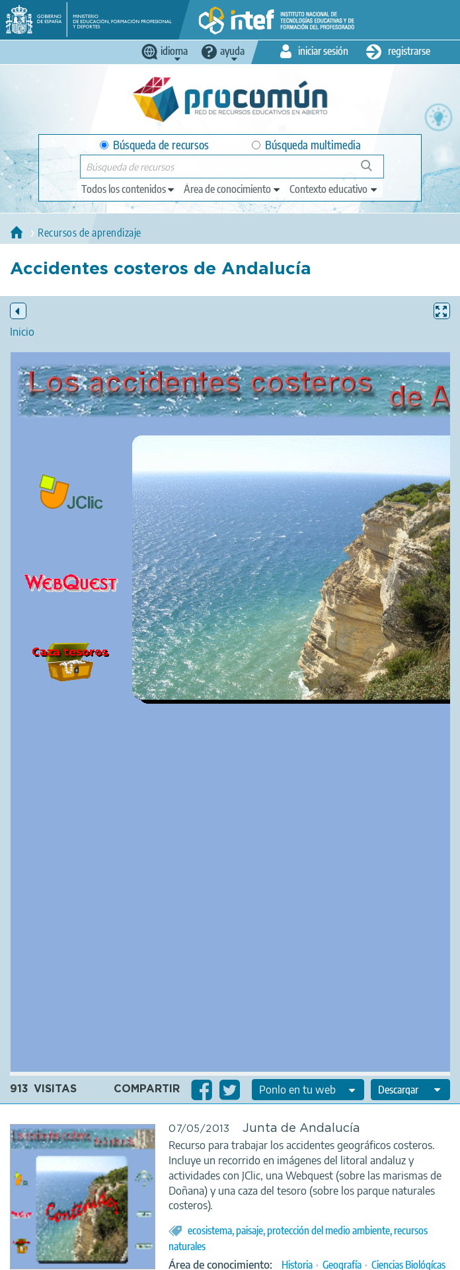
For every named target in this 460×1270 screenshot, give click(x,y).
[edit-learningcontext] (334, 189)
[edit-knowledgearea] (233, 189)
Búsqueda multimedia (306, 145)
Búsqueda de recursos (154, 145)
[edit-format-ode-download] (410, 1089)
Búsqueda (373, 170)
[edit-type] (128, 189)
